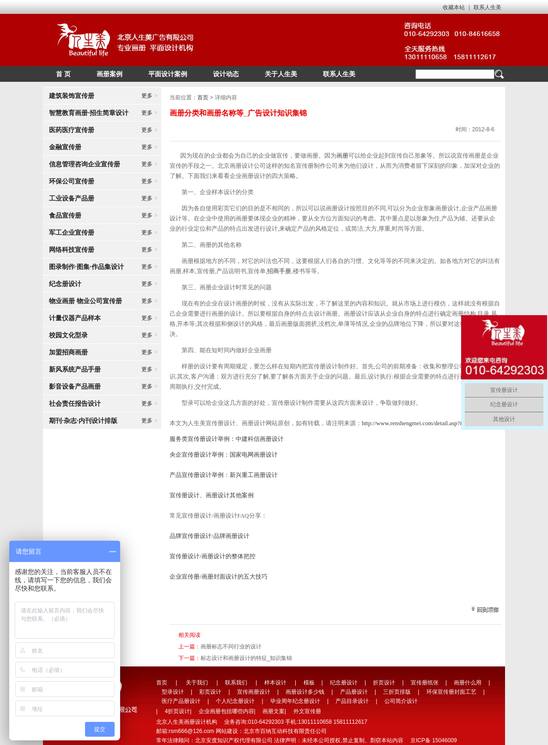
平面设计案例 (167, 74)
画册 (342, 155)
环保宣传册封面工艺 (451, 692)
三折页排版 (397, 692)
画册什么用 (467, 682)
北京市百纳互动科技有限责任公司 (285, 731)
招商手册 (279, 271)
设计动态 (226, 74)
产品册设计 (354, 692)
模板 (309, 682)
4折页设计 (177, 711)
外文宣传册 (307, 711)
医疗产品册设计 (181, 701)
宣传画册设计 (253, 692)
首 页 (63, 74)
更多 (149, 95)
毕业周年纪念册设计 (295, 701)
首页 (202, 97)
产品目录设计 (352, 701)
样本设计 (275, 682)
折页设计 (384, 682)
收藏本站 (454, 7)
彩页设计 (210, 692)
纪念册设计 (344, 682)
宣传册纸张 (424, 682)
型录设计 (173, 692)
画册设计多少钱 (305, 692)
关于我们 (197, 682)
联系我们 (236, 682)
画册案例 (109, 74)
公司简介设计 (401, 701)
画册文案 (273, 711)
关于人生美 (281, 74)
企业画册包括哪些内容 (226, 711)
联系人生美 (487, 7)
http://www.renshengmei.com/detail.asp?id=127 (419, 423)
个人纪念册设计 (235, 701)
